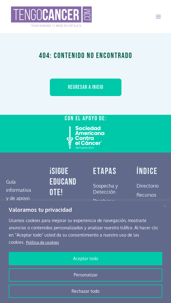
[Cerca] (164, 205)
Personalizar (86, 274)
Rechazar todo (85, 291)
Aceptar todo (85, 258)
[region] (85, 252)
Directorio (148, 185)
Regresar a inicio (85, 87)
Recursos (146, 194)
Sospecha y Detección (105, 188)
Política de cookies (44, 242)
